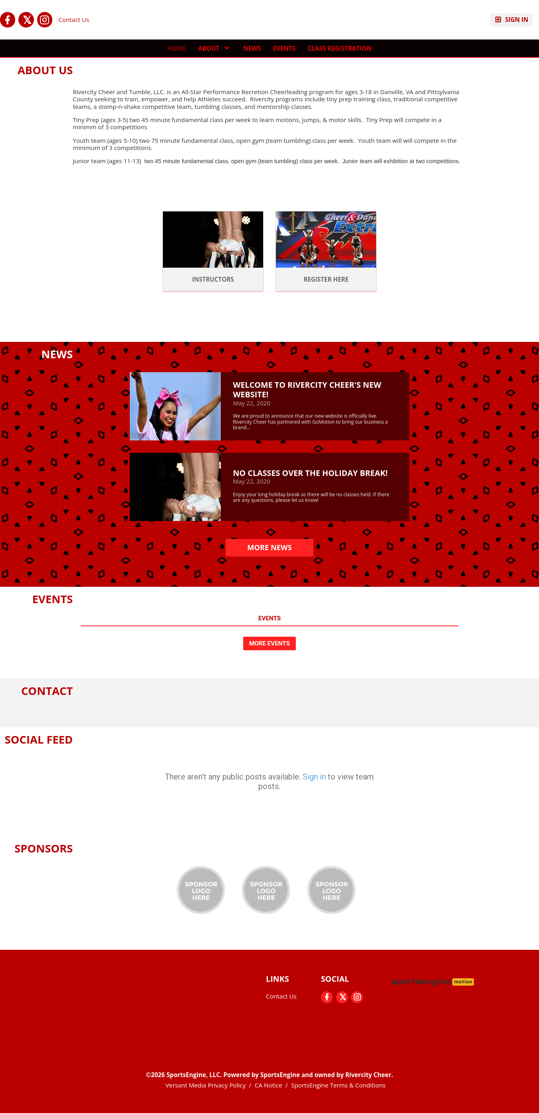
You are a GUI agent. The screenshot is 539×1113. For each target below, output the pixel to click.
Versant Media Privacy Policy (206, 1085)
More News (269, 547)
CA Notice (268, 1085)
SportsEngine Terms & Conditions (338, 1085)
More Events (269, 643)
